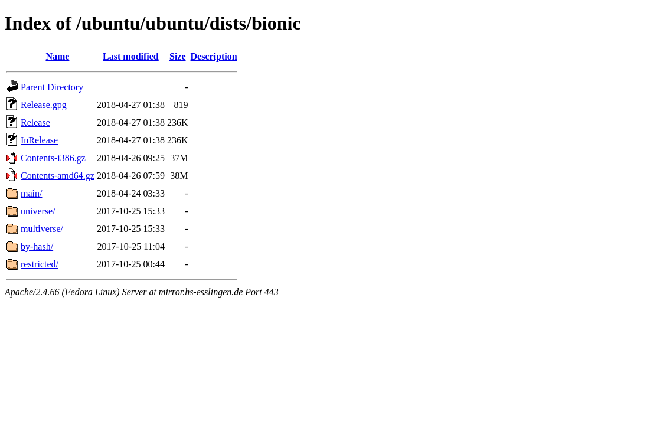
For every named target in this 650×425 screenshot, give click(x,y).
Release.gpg (44, 105)
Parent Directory (52, 87)
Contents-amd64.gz (57, 176)
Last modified (131, 56)
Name (57, 56)
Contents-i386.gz (53, 158)
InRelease (39, 140)
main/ (31, 193)
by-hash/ (37, 246)
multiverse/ (42, 229)
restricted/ (39, 264)
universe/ (38, 211)
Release (35, 122)
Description (214, 56)
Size (177, 56)
